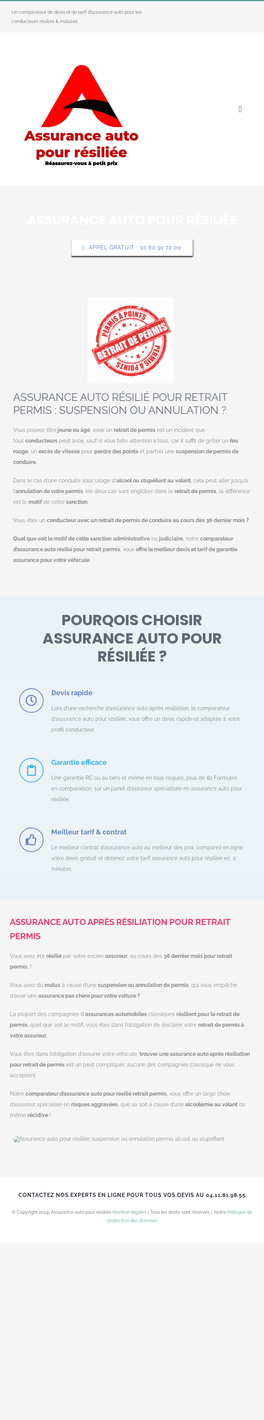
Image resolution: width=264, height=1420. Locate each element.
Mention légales (129, 1389)
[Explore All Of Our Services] (132, 247)
